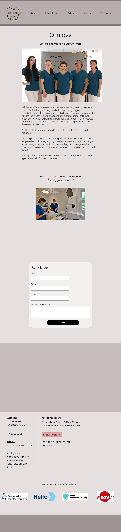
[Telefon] (49, 288)
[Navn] (49, 278)
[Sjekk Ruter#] (52, 434)
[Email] (49, 298)
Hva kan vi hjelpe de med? (41, 304)
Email (34, 294)
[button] (52, 13)
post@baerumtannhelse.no (20, 445)
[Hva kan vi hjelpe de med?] (60, 311)
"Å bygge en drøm (60, 180)
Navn (33, 274)
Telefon (34, 284)
